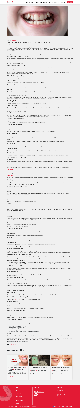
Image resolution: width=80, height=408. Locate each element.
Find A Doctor (18, 393)
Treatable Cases (19, 396)
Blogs (17, 397)
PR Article (17, 402)
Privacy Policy (10, 406)
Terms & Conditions (17, 406)
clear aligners (17, 299)
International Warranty (26, 406)
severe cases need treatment (42, 62)
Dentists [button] (45, 2)
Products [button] (51, 2)
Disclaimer (33, 406)
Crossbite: (10, 169)
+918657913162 (62, 389)
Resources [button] (56, 2)
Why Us (32, 2)
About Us (28, 2)
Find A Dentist (70, 2)
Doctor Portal (18, 394)
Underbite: (10, 165)
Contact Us (63, 2)
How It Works (39, 2)
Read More (10, 376)
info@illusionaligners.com (64, 390)
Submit (35, 394)
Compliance (18, 403)
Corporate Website (19, 400)
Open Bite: (10, 175)
